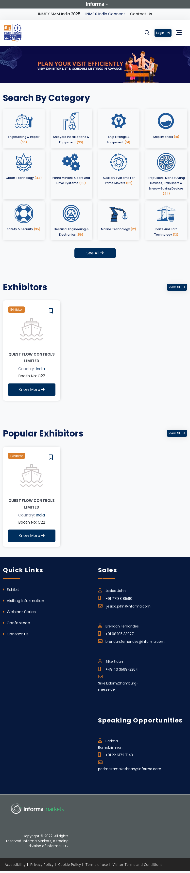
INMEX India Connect (105, 14)
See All (95, 253)
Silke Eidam (111, 660)
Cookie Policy (69, 864)
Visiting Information (23, 601)
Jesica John (112, 590)
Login (163, 33)
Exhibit (11, 589)
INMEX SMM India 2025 (59, 14)
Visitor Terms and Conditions (137, 864)
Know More (31, 389)
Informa (95, 4)
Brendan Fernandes (118, 625)
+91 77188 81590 (115, 598)
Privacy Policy (41, 864)
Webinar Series (19, 612)
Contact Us (141, 14)
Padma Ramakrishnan (110, 743)
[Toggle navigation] (179, 33)
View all (177, 287)
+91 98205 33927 (116, 633)
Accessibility (15, 864)
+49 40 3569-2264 (118, 668)
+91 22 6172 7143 (115, 754)
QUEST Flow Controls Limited (31, 357)
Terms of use (97, 864)
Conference (16, 623)
